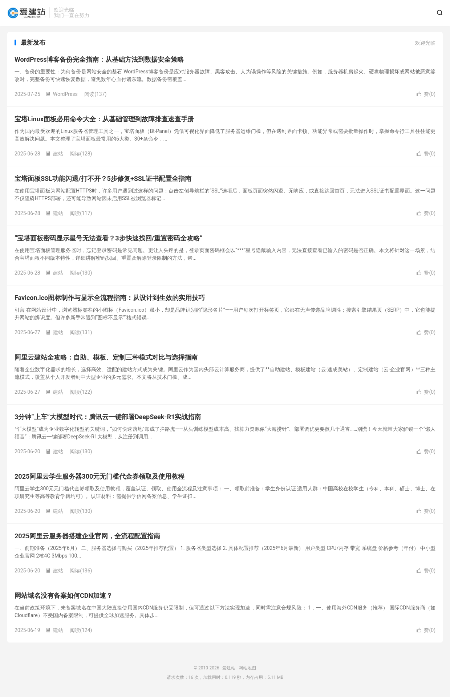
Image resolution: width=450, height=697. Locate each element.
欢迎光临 (425, 45)
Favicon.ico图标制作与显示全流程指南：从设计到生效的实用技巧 (110, 299)
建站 (54, 155)
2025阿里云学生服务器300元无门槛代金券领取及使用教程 (100, 478)
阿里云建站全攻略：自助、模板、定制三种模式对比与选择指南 (106, 359)
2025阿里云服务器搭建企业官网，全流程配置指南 (87, 538)
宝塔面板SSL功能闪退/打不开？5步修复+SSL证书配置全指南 (103, 180)
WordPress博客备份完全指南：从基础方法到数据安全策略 (99, 61)
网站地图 (247, 669)
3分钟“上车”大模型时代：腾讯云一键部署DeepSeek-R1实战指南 (108, 418)
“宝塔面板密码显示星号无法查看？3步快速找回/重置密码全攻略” (109, 240)
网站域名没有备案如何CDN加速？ (64, 597)
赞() (426, 96)
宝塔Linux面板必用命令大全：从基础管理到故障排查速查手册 (104, 121)
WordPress (62, 96)
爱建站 (26, 13)
